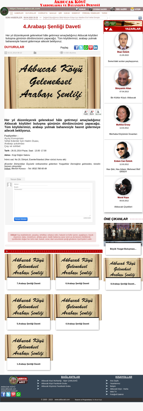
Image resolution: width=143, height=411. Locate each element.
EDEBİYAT (76, 13)
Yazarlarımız (115, 383)
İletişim (113, 386)
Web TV (113, 392)
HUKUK (67, 13)
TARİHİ (104, 13)
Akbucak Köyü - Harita (119, 389)
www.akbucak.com (8, 389)
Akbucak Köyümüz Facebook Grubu (56, 386)
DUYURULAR (30, 13)
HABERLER (18, 13)
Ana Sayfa (114, 381)
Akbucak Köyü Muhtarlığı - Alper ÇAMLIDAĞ (59, 381)
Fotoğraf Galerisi (117, 394)
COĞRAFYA (42, 13)
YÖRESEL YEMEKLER (91, 13)
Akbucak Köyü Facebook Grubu (54, 383)
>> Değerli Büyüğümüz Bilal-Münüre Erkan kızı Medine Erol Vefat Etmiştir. (62, 18)
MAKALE (53, 13)
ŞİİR (60, 13)
